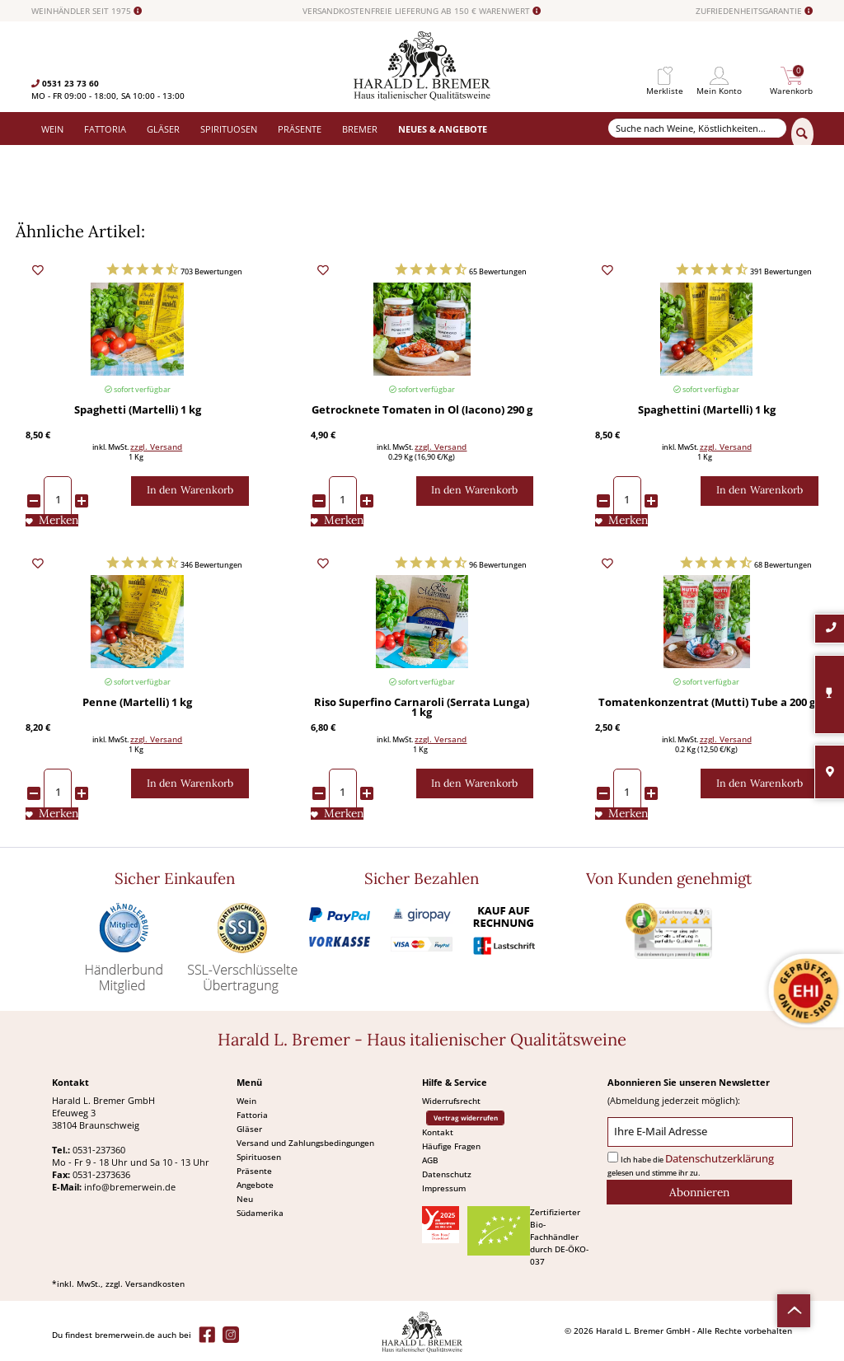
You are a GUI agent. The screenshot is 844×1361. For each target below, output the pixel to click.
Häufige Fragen (451, 1146)
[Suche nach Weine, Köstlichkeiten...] (697, 128)
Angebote (255, 1184)
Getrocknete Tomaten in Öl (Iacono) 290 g (422, 411)
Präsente (254, 1170)
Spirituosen (259, 1156)
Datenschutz (446, 1174)
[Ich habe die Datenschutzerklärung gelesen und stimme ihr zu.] (612, 1157)
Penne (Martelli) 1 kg (137, 703)
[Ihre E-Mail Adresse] (700, 1132)
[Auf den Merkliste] (52, 520)
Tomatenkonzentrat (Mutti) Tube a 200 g (706, 703)
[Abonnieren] (699, 1192)
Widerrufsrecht (451, 1100)
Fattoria (252, 1114)
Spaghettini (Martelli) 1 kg (707, 411)
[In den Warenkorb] (190, 491)
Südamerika (260, 1212)
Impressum (444, 1188)
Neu (245, 1198)
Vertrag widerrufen (466, 1118)
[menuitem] (664, 76)
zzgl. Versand (156, 446)
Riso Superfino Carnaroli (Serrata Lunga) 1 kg (421, 709)
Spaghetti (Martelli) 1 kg (137, 411)
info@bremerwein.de (130, 1187)
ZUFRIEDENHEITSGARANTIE (754, 11)
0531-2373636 (101, 1174)
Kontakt (437, 1132)
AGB (430, 1160)
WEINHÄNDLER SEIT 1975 (86, 11)
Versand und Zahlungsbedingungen (305, 1142)
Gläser (249, 1128)
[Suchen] (802, 134)
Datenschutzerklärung (719, 1159)
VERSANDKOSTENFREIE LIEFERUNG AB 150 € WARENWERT (421, 11)
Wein (246, 1100)
